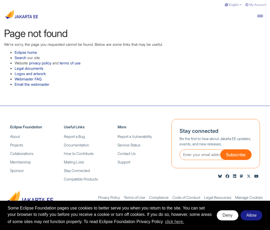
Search (20, 57)
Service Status (129, 145)
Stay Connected (77, 170)
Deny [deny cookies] (227, 215)
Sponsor (17, 170)
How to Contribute (79, 153)
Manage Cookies (249, 197)
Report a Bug (74, 136)
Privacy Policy (109, 197)
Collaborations (22, 153)
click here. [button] (174, 221)
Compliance (159, 197)
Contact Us (127, 153)
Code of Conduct (186, 197)
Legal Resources (217, 197)
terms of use (70, 63)
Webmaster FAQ (28, 79)
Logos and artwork (30, 73)
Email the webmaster (32, 84)
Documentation (76, 145)
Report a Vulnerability (135, 136)
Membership (20, 162)
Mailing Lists (74, 162)
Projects (16, 145)
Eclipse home (26, 52)
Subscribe (236, 154)
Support (124, 162)
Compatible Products (81, 179)
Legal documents (29, 68)
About (15, 136)
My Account (255, 5)
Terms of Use (134, 197)
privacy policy (40, 63)
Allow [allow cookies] (251, 215)
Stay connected (199, 131)
